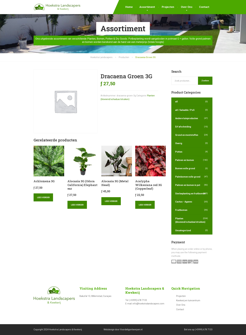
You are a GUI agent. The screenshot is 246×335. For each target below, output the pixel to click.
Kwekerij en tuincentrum (188, 300)
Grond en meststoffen (186, 135)
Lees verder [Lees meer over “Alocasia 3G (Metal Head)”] (111, 201)
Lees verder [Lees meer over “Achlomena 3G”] (43, 197)
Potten (178, 152)
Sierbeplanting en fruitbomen (190, 193)
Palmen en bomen (184, 160)
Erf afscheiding (183, 126)
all (176, 101)
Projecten (168, 6)
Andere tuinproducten (186, 118)
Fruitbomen (181, 210)
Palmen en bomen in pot (187, 185)
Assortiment (147, 6)
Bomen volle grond (185, 168)
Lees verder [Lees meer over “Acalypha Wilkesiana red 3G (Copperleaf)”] (145, 205)
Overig (178, 143)
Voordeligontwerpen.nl (131, 329)
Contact (204, 6)
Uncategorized (183, 230)
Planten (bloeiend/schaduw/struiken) (190, 220)
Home (129, 6)
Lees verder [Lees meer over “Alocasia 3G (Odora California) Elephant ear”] (77, 205)
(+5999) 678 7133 (203, 329)
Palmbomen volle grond (187, 177)
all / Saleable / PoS (185, 110)
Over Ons (186, 6)
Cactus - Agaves (183, 201)
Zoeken (205, 80)
